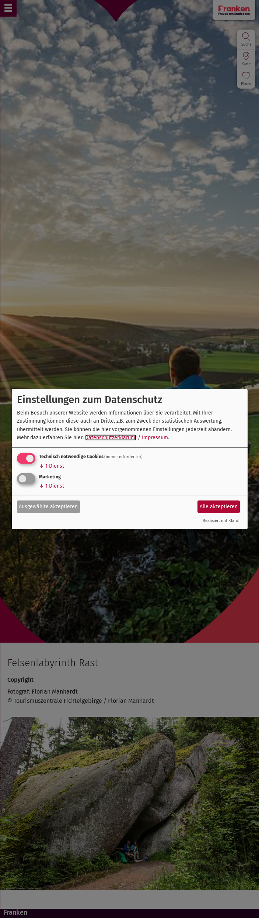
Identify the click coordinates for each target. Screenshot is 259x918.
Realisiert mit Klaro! (221, 520)
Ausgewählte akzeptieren (48, 506)
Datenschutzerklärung (110, 437)
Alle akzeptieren (219, 506)
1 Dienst (51, 466)
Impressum (155, 437)
